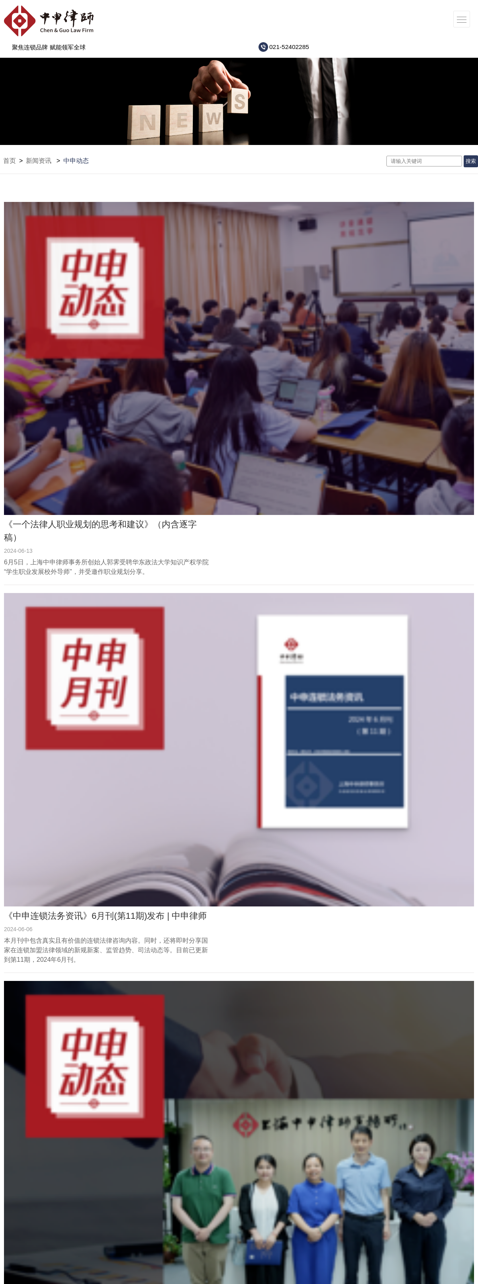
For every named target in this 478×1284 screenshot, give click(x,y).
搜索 (471, 161)
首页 (9, 160)
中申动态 (76, 160)
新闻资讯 (38, 160)
